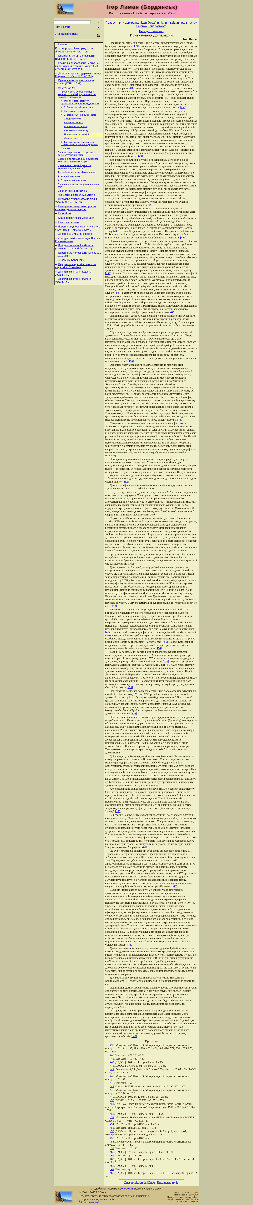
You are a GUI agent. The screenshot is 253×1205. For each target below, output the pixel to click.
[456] (159, 648)
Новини (62, 44)
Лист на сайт (62, 27)
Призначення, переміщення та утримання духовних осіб (74, 176)
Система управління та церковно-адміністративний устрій (76, 162)
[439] (136, 46)
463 (112, 1165)
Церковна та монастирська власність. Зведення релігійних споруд (78, 169)
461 (112, 1155)
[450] (131, 361)
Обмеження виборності (75, 132)
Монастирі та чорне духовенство (80, 120)
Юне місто (64, 227)
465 (112, 1172)
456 (112, 1131)
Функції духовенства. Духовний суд (77, 181)
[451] (180, 419)
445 (112, 1076)
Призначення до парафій (76, 141)
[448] (118, 292)
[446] (183, 237)
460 (112, 1152)
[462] (175, 886)
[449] (172, 312)
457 (112, 1138)
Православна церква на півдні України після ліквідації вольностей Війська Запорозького (77, 98)
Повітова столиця (68, 236)
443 (112, 1065)
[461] (144, 847)
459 (112, 1148)
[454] (108, 632)
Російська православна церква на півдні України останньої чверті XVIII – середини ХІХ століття (78, 68)
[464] (124, 1007)
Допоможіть (127, 1188)
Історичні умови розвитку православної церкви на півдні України (80, 106)
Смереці (95, 1202)
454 (112, 1124)
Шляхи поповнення (73, 128)
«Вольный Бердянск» (71, 277)
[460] (118, 811)
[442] (183, 107)
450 (112, 1100)
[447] (108, 273)
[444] (150, 204)
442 (112, 1062)
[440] (131, 88)
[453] (114, 606)
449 (112, 1096)
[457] (166, 661)
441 (112, 1058)
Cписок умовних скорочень (72, 202)
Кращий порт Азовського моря (76, 232)
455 (112, 1127)
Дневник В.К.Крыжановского (75, 249)
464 (112, 1169)
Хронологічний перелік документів (76, 207)
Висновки (65, 156)
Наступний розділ (167, 1182)
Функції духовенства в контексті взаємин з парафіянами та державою (79, 150)
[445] (116, 231)
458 (112, 1141)
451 (112, 1103)
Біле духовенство (72, 124)
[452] (126, 481)
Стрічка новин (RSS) (67, 33)
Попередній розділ (135, 1182)
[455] (165, 641)
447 (112, 1086)
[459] (134, 713)
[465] (134, 1036)
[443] (140, 156)
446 (112, 1082)
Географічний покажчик (73, 191)
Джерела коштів (72, 145)
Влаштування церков (74, 116)
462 (112, 1159)
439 (112, 1045)
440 (112, 1055)
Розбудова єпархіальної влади (79, 111)
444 (112, 1069)
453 (112, 1117)
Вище (151, 1182)
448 (112, 1090)
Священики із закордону (76, 137)
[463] (130, 944)
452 (112, 1113)
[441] (166, 97)
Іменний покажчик (70, 186)
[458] (130, 687)
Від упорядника (66, 91)
